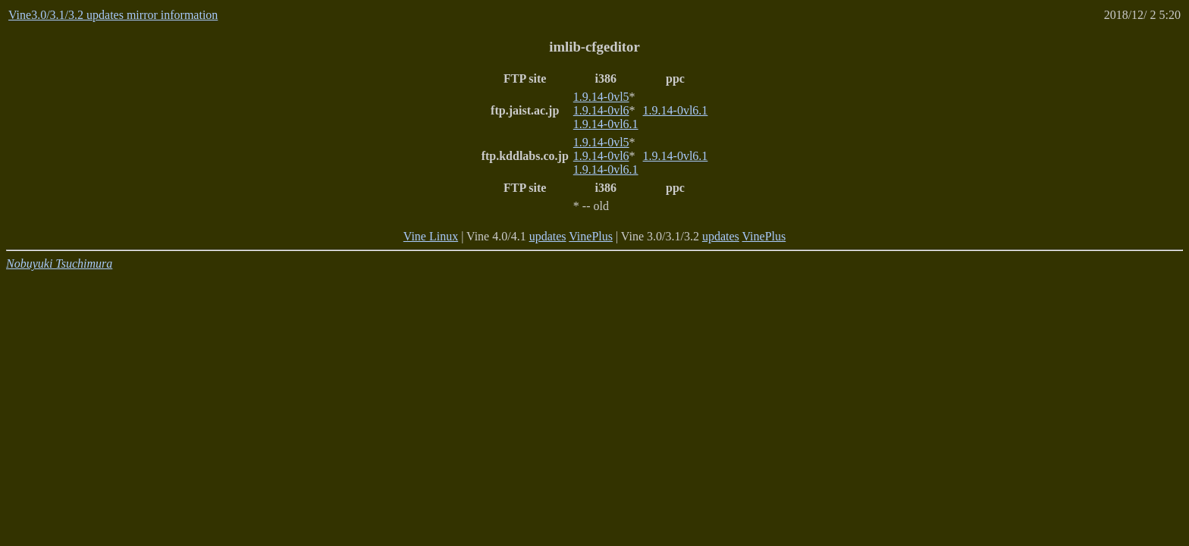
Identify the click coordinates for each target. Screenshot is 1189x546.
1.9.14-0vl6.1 (605, 124)
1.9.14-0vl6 (601, 110)
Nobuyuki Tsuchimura (59, 263)
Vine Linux (430, 236)
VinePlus (591, 236)
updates (547, 236)
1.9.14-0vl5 (601, 96)
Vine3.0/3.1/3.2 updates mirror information (113, 14)
